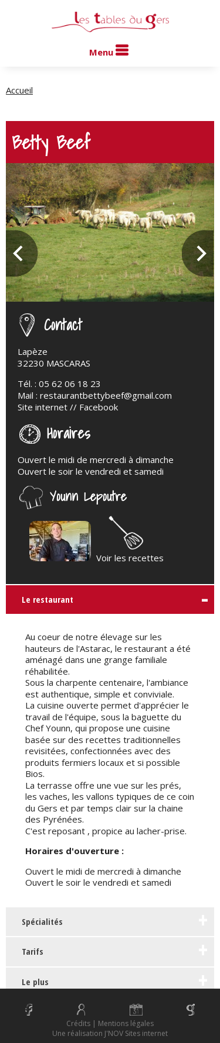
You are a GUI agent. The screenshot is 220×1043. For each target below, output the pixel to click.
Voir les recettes (130, 552)
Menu (108, 51)
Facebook (98, 407)
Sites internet (146, 1033)
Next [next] (198, 253)
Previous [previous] (22, 253)
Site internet (42, 407)
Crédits (78, 1023)
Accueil (19, 90)
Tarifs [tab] (27, 951)
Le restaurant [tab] (42, 599)
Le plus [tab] (30, 981)
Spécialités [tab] (37, 921)
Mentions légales (126, 1023)
